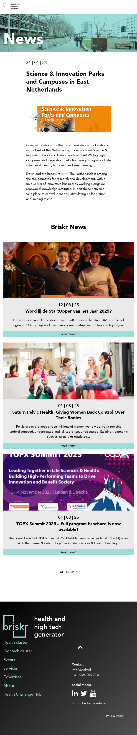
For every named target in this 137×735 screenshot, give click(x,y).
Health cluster (15, 642)
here (64, 174)
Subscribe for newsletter (89, 703)
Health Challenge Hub (22, 694)
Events (9, 659)
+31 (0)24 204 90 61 (86, 675)
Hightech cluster (17, 650)
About (8, 685)
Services (10, 668)
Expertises (12, 676)
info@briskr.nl (81, 670)
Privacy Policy (115, 715)
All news (68, 572)
